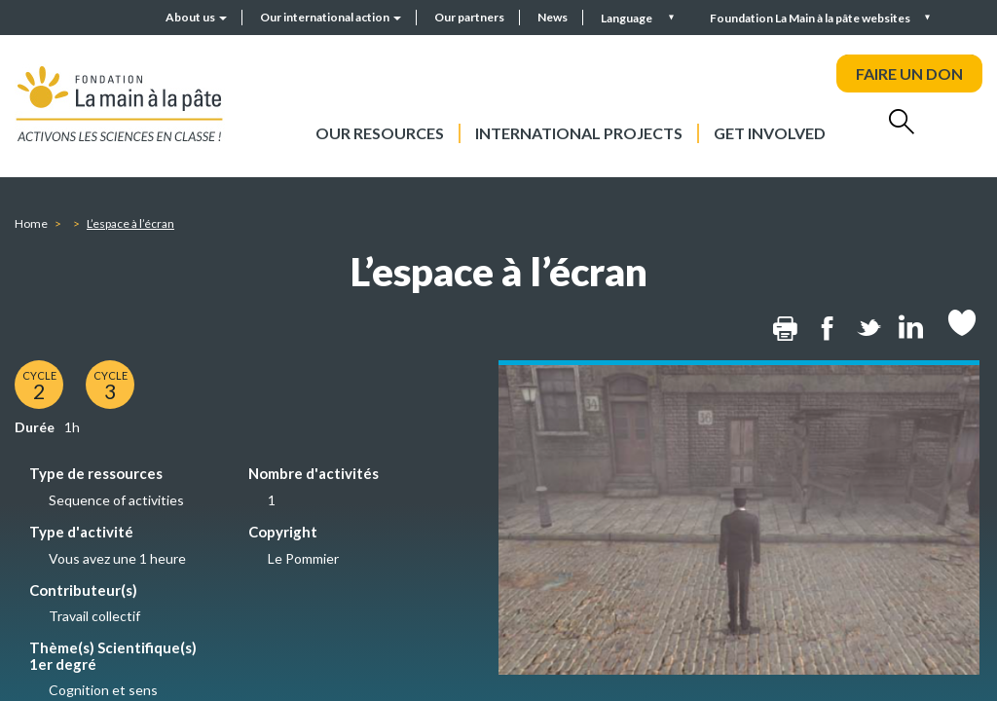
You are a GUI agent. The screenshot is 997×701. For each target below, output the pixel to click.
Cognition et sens (103, 690)
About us (196, 17)
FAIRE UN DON (909, 73)
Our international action (330, 17)
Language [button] (627, 18)
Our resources (379, 133)
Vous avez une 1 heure (117, 558)
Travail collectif (94, 616)
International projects (579, 133)
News (552, 17)
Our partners (469, 17)
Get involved (770, 133)
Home (31, 223)
